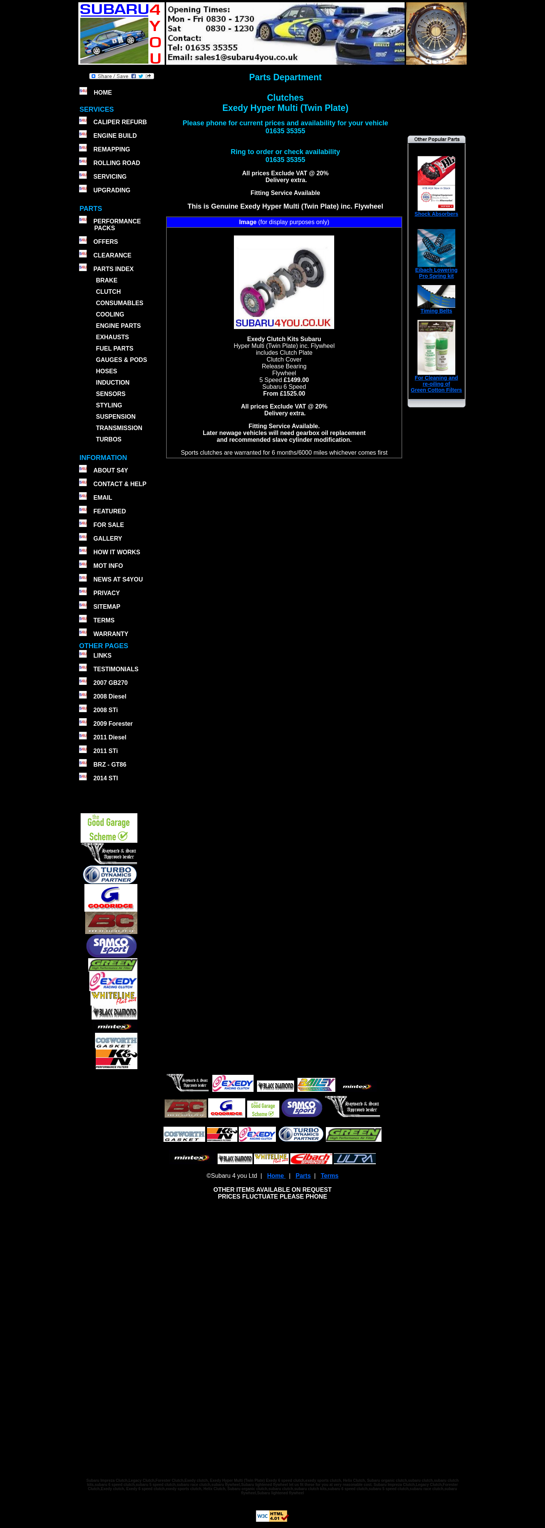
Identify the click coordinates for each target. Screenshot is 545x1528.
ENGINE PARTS (118, 326)
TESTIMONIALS (116, 669)
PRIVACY (106, 593)
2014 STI (105, 778)
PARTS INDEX (113, 269)
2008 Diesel (109, 696)
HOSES (106, 371)
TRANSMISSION (119, 428)
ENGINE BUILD (115, 136)
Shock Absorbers (436, 211)
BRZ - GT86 (109, 764)
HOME (103, 92)
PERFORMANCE (117, 221)
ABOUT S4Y (110, 470)
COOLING (110, 314)
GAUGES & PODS (121, 360)
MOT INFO (108, 566)
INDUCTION (112, 382)
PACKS (104, 228)
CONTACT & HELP (119, 484)
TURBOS (108, 439)
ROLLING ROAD (116, 163)
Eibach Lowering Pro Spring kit (436, 270)
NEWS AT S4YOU (118, 579)
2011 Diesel (109, 737)
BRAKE (106, 280)
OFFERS (105, 242)
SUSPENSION (115, 416)
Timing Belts (436, 308)
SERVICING (110, 176)
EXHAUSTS (112, 337)
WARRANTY (110, 634)
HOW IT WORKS (116, 552)
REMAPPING (111, 149)
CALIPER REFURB (120, 122)
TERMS (104, 620)
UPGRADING (112, 190)
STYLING (109, 405)
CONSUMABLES (119, 303)
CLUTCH (108, 291)
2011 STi (105, 751)
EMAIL (102, 497)
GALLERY (107, 538)
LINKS (102, 655)
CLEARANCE (112, 255)
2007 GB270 (110, 683)
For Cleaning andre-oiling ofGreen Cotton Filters (436, 381)
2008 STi (105, 710)
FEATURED (109, 511)
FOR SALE (108, 525)
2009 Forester (113, 723)
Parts (303, 1176)
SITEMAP (106, 606)
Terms (329, 1176)
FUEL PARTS (114, 348)
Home (276, 1176)
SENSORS (110, 394)
